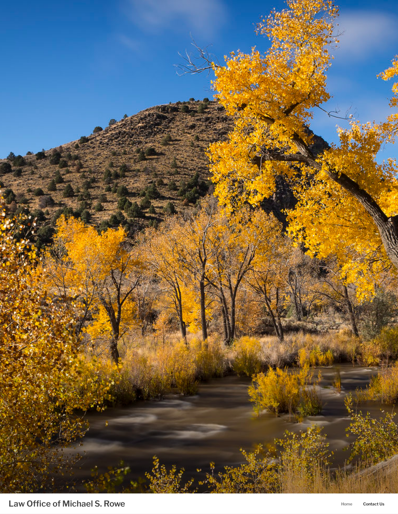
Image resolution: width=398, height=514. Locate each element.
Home (346, 503)
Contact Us (373, 503)
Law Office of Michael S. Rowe (67, 504)
